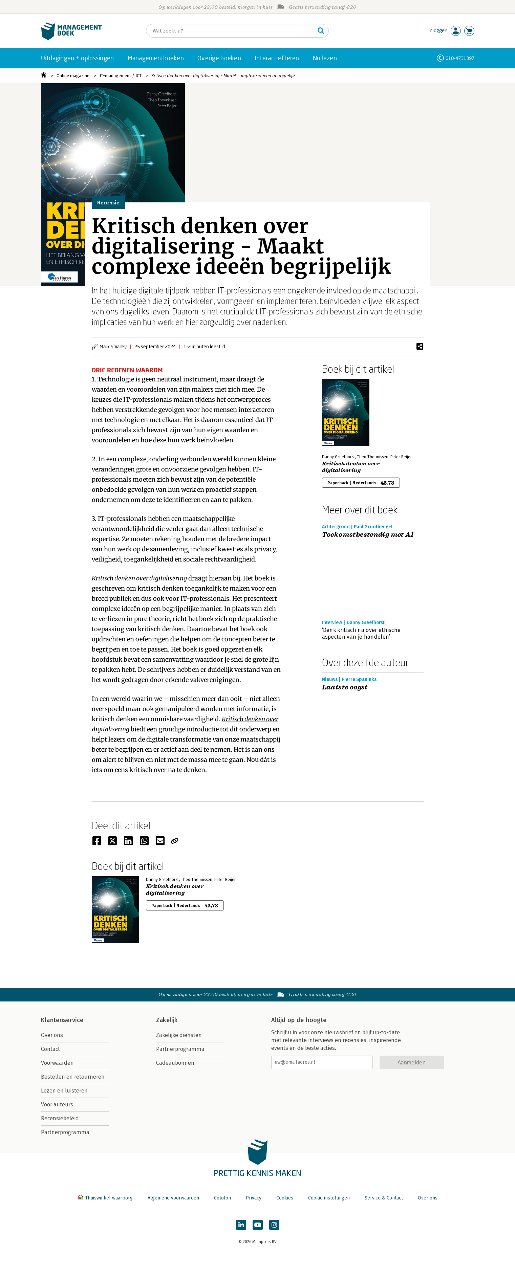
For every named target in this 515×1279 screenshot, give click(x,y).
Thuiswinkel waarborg (106, 1198)
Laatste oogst (345, 687)
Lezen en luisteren (64, 1090)
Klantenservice (62, 1020)
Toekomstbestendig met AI (368, 534)
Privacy (253, 1198)
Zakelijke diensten (179, 1035)
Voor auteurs (57, 1104)
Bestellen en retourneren (73, 1077)
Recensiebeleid (60, 1118)
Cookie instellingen (329, 1198)
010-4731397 (460, 58)
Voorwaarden (57, 1063)
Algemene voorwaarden (173, 1198)
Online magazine (73, 75)
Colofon (222, 1198)
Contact (50, 1049)
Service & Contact (384, 1198)
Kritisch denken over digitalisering (351, 467)
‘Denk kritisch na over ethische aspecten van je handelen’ (361, 633)
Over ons (52, 1035)
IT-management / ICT (121, 75)
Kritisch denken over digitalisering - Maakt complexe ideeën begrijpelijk (223, 75)
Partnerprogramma (65, 1132)
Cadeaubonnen (175, 1063)
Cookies (284, 1198)
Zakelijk (167, 1020)
